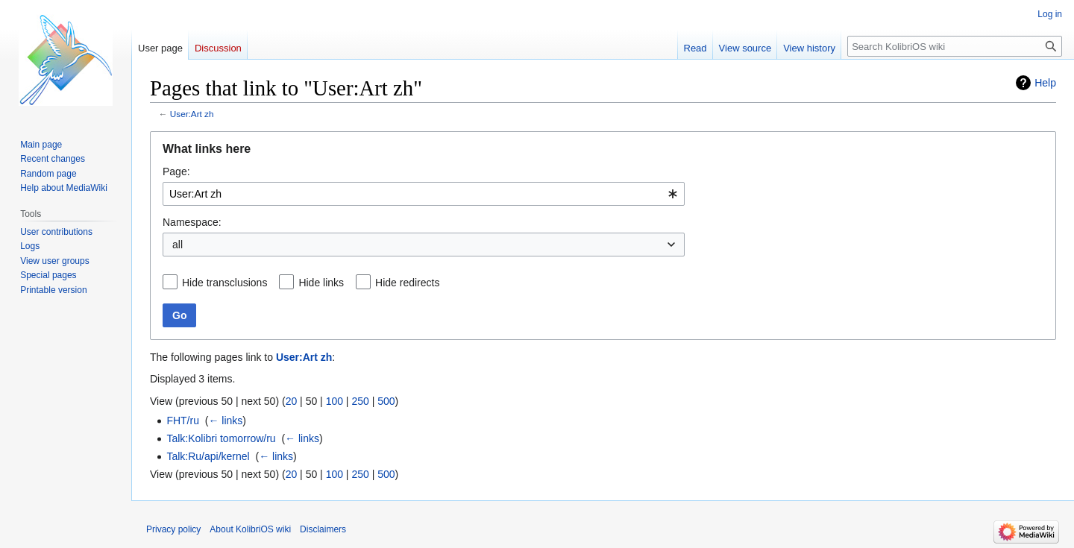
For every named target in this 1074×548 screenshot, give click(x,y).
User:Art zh (192, 114)
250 (359, 401)
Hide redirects (407, 283)
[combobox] (424, 194)
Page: (176, 171)
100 (334, 401)
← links (225, 420)
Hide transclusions (224, 283)
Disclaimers (323, 529)
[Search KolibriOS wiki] (954, 46)
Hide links (321, 283)
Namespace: (192, 222)
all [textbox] (177, 245)
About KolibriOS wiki (250, 529)
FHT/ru (182, 420)
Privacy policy (173, 529)
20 (292, 401)
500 (386, 401)
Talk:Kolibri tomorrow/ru (220, 438)
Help (1045, 83)
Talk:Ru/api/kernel (207, 456)
